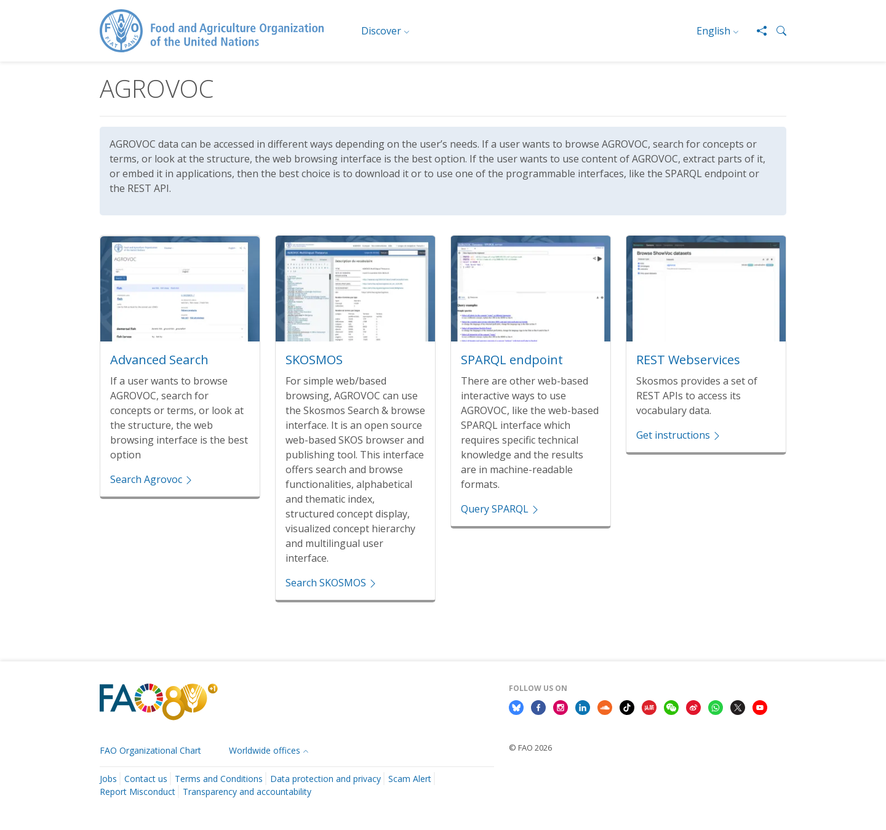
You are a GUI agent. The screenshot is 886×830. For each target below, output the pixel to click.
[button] (776, 31)
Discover (381, 31)
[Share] (757, 31)
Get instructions (679, 435)
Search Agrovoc (152, 479)
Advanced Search (159, 359)
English (713, 31)
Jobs (108, 778)
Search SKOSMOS (331, 582)
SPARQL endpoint (512, 359)
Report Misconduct (137, 791)
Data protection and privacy (325, 778)
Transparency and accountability (247, 791)
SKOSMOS (314, 359)
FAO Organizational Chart (150, 750)
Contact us (145, 778)
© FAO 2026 (530, 747)
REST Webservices (688, 359)
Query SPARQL (500, 508)
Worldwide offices (264, 750)
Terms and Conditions (219, 778)
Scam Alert (409, 778)
